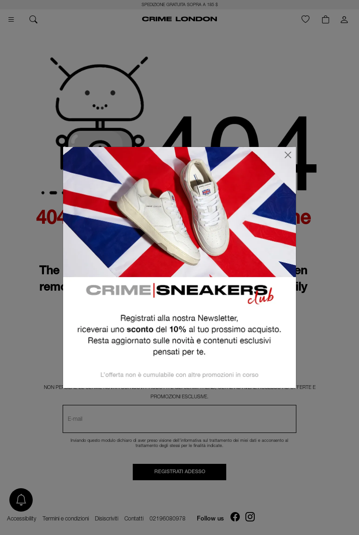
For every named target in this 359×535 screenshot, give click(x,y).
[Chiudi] (288, 155)
